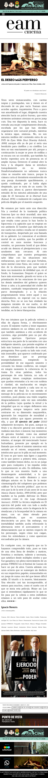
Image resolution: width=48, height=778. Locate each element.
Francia (5, 710)
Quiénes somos (25, 772)
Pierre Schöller (14, 710)
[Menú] (3, 14)
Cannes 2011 (15, 708)
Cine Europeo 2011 (36, 708)
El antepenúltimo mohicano (10, 772)
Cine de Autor (25, 708)
